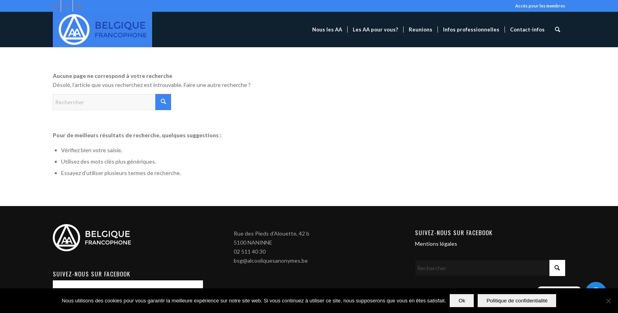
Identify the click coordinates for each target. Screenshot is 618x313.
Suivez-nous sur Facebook (454, 232)
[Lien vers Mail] (79, 6)
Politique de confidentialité (516, 301)
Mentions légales (436, 243)
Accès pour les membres (540, 5)
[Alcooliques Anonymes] (102, 29)
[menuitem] (327, 29)
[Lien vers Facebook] (67, 6)
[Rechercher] (557, 29)
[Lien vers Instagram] (55, 6)
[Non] (608, 301)
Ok (461, 301)
